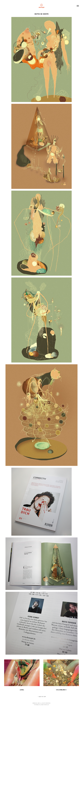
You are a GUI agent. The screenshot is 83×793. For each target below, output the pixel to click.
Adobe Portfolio (44, 704)
